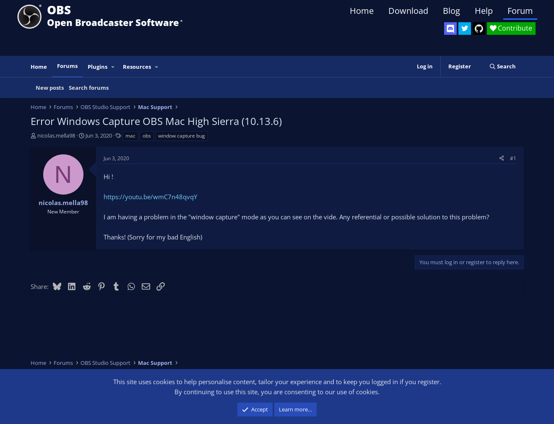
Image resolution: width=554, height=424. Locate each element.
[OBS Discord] (450, 28)
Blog (451, 10)
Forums (67, 66)
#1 (513, 158)
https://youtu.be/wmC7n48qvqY (150, 196)
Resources (137, 66)
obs (147, 135)
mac (130, 135)
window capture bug (181, 135)
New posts (50, 87)
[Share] (501, 158)
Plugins (97, 66)
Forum (520, 10)
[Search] (502, 66)
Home (362, 10)
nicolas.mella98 (56, 135)
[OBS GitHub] (479, 28)
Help (484, 10)
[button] (113, 67)
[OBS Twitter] (464, 28)
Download (408, 10)
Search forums (89, 87)
